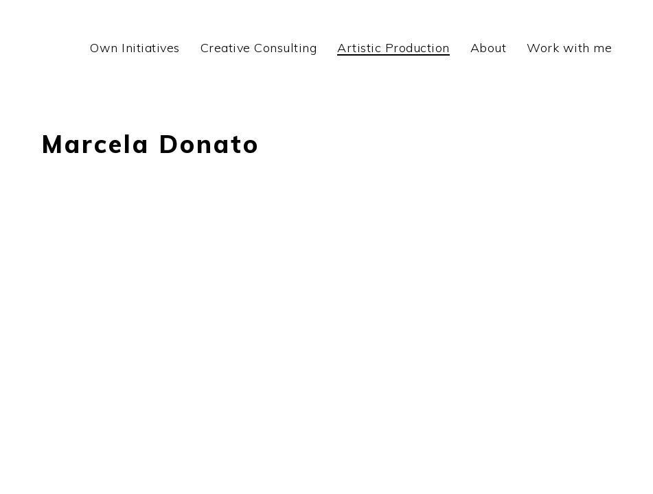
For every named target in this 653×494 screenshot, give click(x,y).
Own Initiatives (135, 48)
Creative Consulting (259, 48)
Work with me (569, 48)
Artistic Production (393, 48)
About (488, 48)
